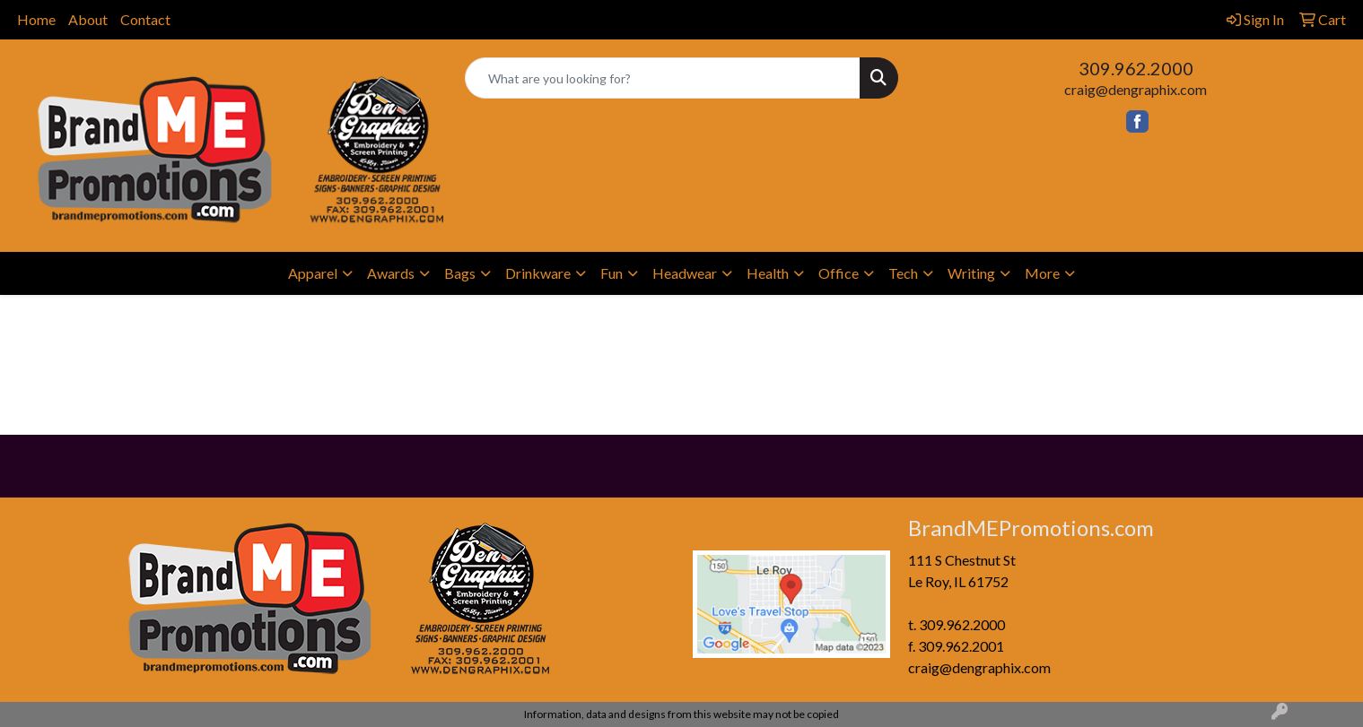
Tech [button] (903, 272)
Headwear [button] (684, 272)
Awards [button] (391, 272)
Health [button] (768, 272)
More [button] (1042, 272)
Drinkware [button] (538, 272)
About (88, 19)
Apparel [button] (312, 272)
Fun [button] (611, 272)
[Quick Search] (662, 78)
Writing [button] (971, 272)
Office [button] (838, 272)
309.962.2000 (1136, 68)
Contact (145, 19)
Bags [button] (460, 272)
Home (36, 19)
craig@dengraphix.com (1135, 89)
